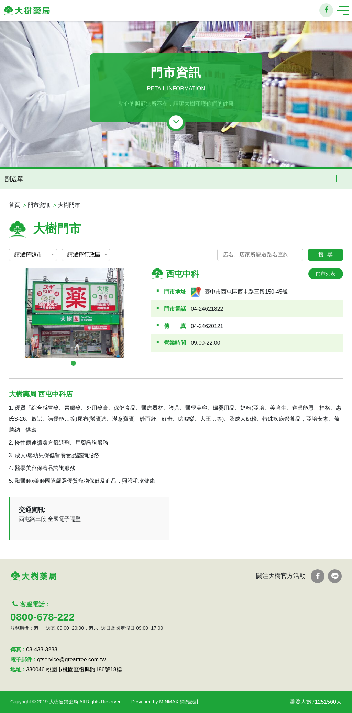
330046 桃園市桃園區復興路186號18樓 (74, 669)
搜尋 (327, 254)
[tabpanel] (74, 313)
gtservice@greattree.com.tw (71, 659)
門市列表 (325, 273)
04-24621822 (207, 309)
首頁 (14, 205)
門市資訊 (39, 205)
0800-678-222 (42, 617)
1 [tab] (73, 363)
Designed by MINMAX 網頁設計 (165, 701)
